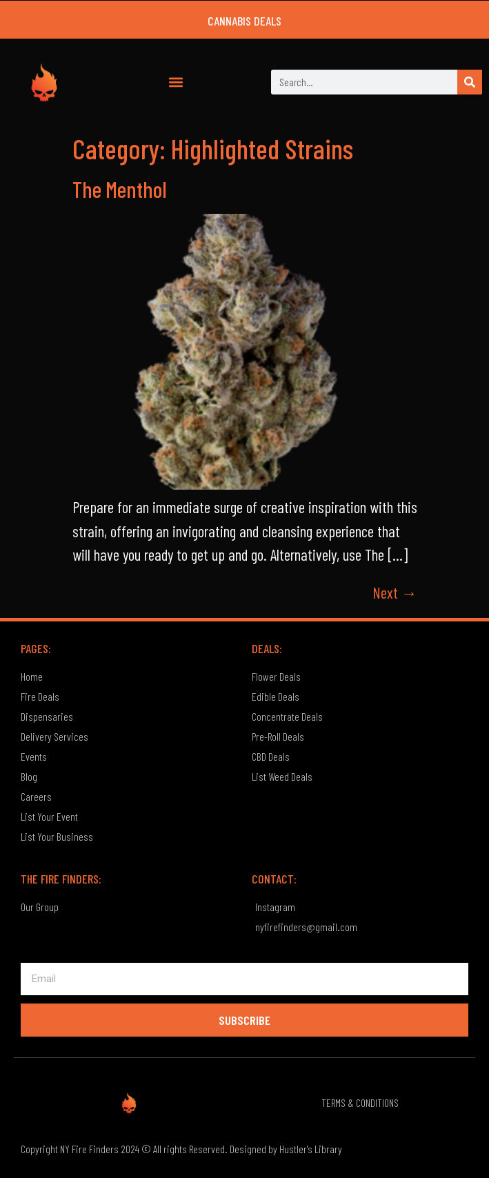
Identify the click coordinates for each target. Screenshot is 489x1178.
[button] (176, 82)
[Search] (469, 82)
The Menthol (119, 189)
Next (394, 592)
